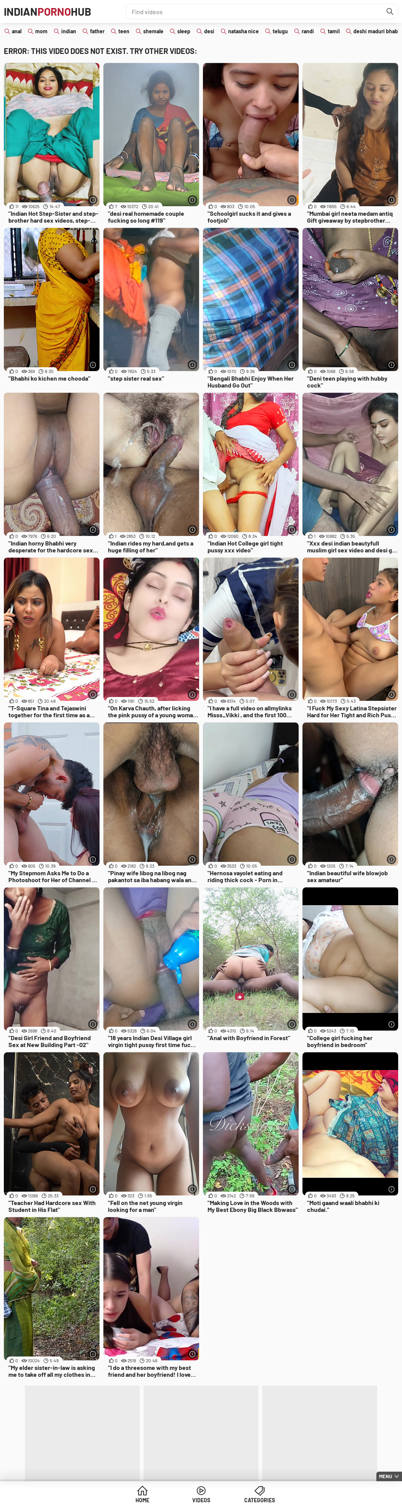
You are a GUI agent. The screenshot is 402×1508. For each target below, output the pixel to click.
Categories (259, 1500)
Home (142, 1500)
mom (41, 31)
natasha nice (243, 31)
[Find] (390, 11)
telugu (280, 31)
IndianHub (47, 11)
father (97, 31)
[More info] (93, 200)
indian (68, 31)
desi (209, 31)
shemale (153, 31)
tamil (334, 31)
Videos (201, 1500)
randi (308, 31)
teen (123, 31)
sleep (183, 31)
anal (16, 31)
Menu (385, 1476)
